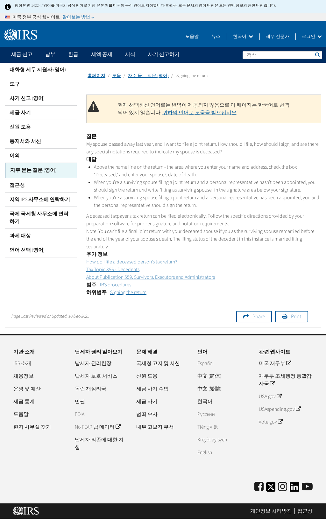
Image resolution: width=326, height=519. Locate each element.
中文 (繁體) (209, 388)
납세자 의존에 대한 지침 (99, 443)
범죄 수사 (147, 414)
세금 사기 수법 (152, 388)
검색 (317, 55)
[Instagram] (282, 487)
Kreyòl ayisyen (212, 439)
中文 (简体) (209, 376)
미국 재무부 (275, 363)
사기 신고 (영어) (27, 98)
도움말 (192, 36)
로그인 (312, 36)
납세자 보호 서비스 (96, 376)
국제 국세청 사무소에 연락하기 (39, 216)
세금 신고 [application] (21, 54)
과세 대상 (20, 234)
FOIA (79, 414)
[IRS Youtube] (307, 487)
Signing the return (128, 292)
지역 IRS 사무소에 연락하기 (40, 198)
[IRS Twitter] (271, 489)
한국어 (243, 36)
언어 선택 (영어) (27, 249)
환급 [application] (73, 54)
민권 (80, 401)
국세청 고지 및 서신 (158, 363)
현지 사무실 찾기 (32, 427)
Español (205, 363)
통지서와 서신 (25, 141)
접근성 (17, 184)
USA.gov (270, 396)
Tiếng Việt (207, 427)
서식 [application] (130, 54)
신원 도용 (20, 126)
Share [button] (258, 316)
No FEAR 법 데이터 (97, 427)
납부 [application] (50, 54)
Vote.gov (271, 421)
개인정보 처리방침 (271, 511)
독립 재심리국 (90, 388)
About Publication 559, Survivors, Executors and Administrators (150, 277)
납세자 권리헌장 (93, 363)
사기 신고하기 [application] (164, 54)
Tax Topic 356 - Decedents (112, 269)
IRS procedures (115, 284)
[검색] (282, 55)
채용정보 (23, 376)
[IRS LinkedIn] (294, 489)
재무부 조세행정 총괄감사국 (285, 380)
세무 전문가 (277, 36)
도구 (15, 84)
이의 (15, 155)
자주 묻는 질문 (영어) (33, 169)
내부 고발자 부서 (155, 427)
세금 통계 (24, 401)
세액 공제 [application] (101, 54)
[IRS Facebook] (259, 487)
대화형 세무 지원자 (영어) (38, 69)
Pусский (206, 414)
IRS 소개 (22, 363)
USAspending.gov (280, 409)
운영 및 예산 (27, 388)
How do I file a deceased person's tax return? (131, 261)
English (204, 452)
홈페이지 (96, 76)
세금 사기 (20, 112)
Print (296, 316)
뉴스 (215, 36)
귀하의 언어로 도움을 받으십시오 (199, 112)
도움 (116, 76)
